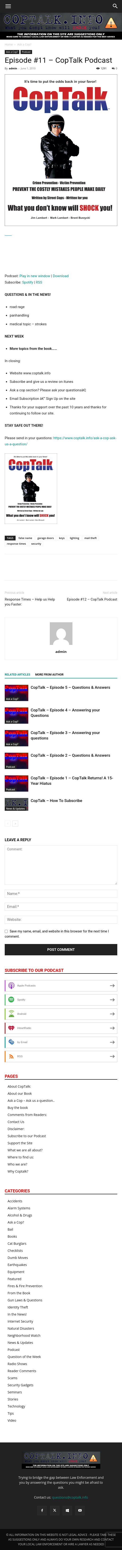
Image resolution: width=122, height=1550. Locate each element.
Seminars (15, 1392)
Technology (16, 1406)
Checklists (15, 1250)
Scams (12, 1378)
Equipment (16, 1272)
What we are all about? (25, 1150)
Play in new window (34, 276)
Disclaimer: (16, 1129)
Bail (10, 1229)
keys (62, 538)
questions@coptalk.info (70, 1497)
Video (12, 1420)
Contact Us (16, 1122)
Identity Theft (18, 1307)
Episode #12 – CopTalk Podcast (92, 599)
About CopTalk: (19, 1086)
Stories (13, 1399)
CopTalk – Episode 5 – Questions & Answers (70, 687)
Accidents (15, 1201)
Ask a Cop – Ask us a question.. (31, 1100)
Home (9, 44)
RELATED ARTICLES (17, 674)
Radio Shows (17, 1364)
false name (25, 538)
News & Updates (15, 808)
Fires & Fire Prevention (25, 1286)
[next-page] (15, 824)
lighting (74, 538)
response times (16, 543)
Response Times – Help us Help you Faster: (30, 601)
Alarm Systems (19, 1208)
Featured (14, 1279)
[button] (8, 6)
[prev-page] (8, 824)
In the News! (17, 1314)
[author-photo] (61, 645)
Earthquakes (17, 1264)
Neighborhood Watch (24, 1335)
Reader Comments (22, 1371)
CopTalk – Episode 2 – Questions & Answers (70, 755)
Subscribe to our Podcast (27, 1136)
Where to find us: (21, 1157)
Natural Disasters (21, 1328)
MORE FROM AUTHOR (49, 674)
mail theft (90, 538)
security (36, 543)
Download (61, 276)
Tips (11, 1413)
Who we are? (17, 1164)
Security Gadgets (20, 1385)
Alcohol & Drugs (20, 1215)
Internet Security (20, 1321)
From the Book (19, 1293)
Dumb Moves (18, 1257)
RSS (39, 282)
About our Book (20, 1093)
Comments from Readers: (27, 1114)
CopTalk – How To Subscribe (56, 800)
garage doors (46, 538)
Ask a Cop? (24, 44)
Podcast (26, 52)
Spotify (27, 282)
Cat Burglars (17, 1243)
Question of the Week (24, 1356)
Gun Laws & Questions (25, 1300)
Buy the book (18, 1107)
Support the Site (20, 1143)
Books (12, 1236)
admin (13, 68)
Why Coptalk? (18, 1171)
